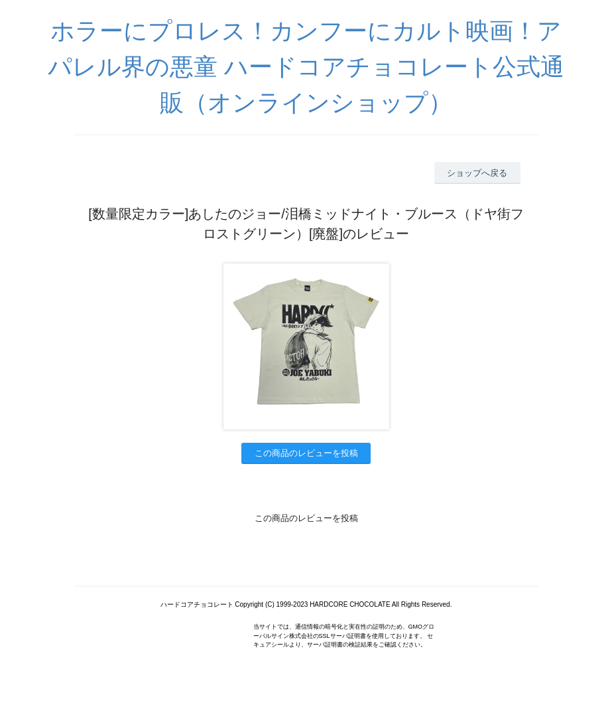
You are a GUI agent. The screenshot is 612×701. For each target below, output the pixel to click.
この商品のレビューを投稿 (306, 453)
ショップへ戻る (477, 173)
